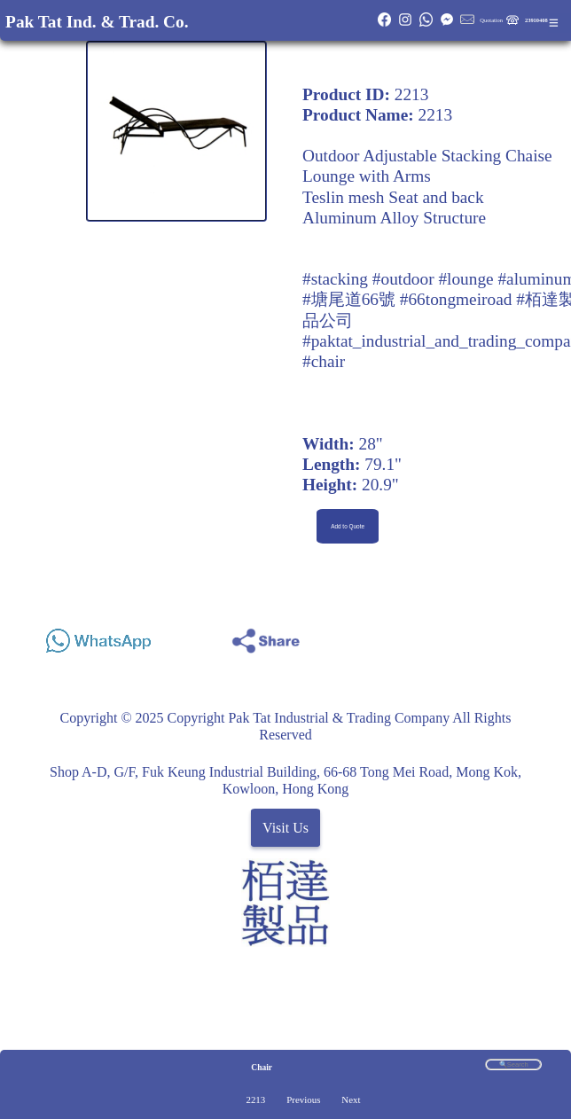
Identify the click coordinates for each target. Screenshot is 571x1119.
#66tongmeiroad (456, 299)
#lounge (465, 279)
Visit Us (285, 827)
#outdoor (403, 279)
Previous (303, 1099)
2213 (255, 1099)
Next (350, 1099)
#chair (323, 361)
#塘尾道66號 (348, 299)
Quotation (491, 20)
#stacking (335, 279)
